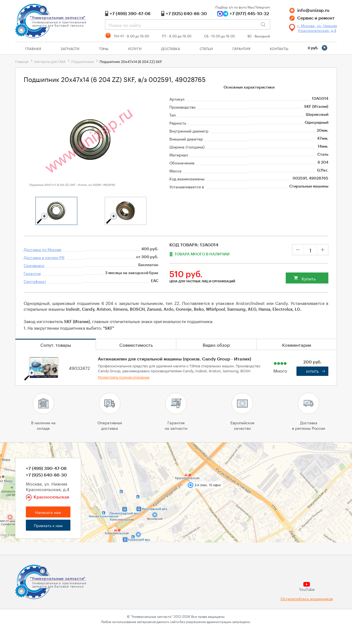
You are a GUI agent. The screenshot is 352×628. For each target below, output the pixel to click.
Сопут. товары (55, 344)
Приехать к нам (48, 525)
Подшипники (82, 61)
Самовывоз (34, 265)
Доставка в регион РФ (44, 257)
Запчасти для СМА (50, 61)
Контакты (279, 48)
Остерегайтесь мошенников (306, 598)
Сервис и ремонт (316, 18)
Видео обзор (216, 344)
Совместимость (136, 344)
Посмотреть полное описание (123, 376)
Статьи (206, 48)
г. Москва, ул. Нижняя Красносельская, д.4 (317, 27)
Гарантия (241, 48)
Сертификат (35, 281)
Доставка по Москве (42, 249)
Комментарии (296, 344)
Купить (309, 278)
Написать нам (48, 512)
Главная (33, 48)
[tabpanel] (56, 211)
